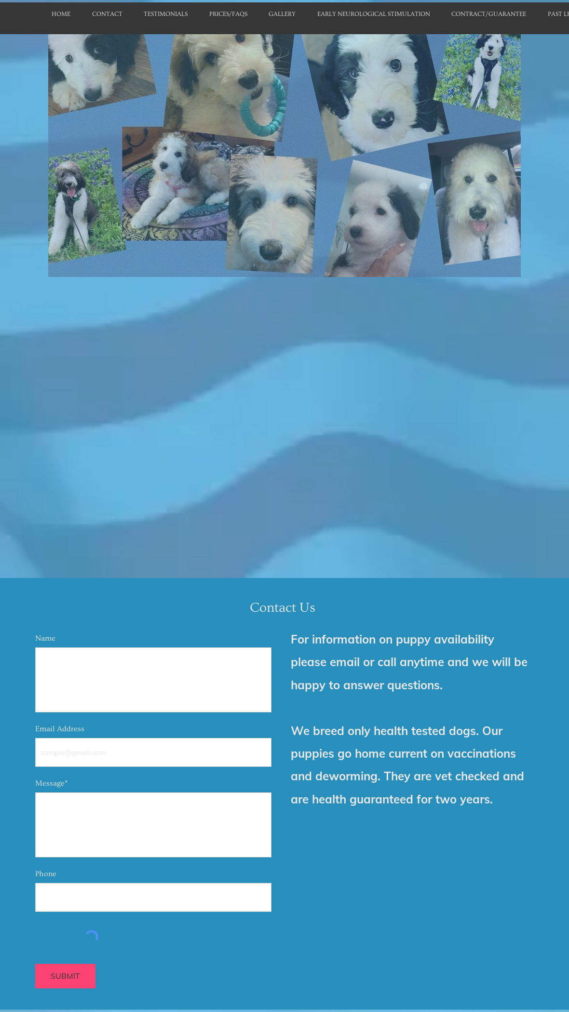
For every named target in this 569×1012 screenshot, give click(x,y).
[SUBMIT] (65, 976)
